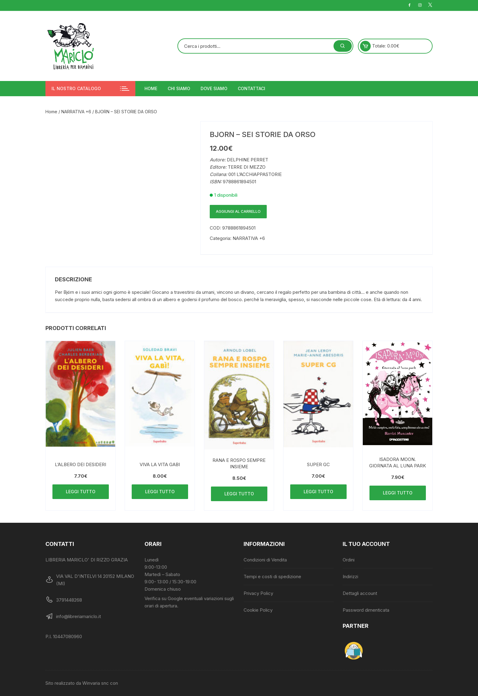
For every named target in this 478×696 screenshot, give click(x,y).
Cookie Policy (258, 610)
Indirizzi (350, 576)
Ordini (349, 560)
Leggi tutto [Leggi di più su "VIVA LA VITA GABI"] (160, 491)
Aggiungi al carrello (238, 211)
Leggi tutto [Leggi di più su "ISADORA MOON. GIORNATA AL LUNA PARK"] (397, 492)
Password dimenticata (366, 610)
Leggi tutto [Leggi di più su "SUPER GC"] (318, 491)
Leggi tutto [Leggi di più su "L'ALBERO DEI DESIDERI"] (80, 491)
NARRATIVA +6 (76, 111)
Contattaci (251, 88)
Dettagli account (360, 593)
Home (150, 88)
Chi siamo (179, 88)
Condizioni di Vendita (265, 560)
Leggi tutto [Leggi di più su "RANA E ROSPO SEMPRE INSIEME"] (239, 493)
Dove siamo (214, 88)
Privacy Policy (258, 593)
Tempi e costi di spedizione (272, 576)
